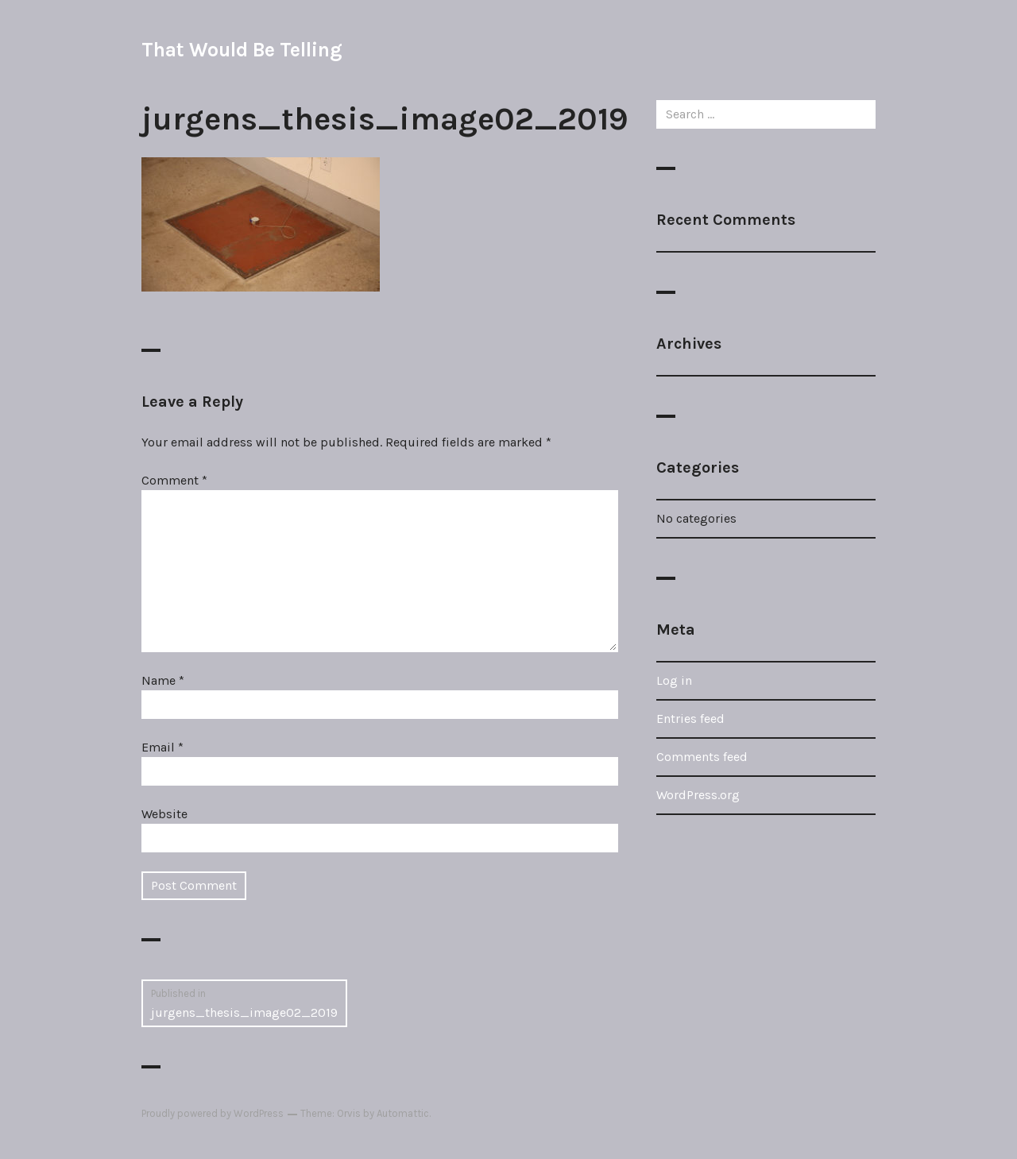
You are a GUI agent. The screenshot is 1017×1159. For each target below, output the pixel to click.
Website (164, 813)
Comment (174, 480)
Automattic (403, 1113)
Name (162, 680)
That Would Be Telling (241, 49)
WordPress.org (698, 794)
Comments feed (702, 756)
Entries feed (690, 718)
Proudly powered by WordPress (212, 1113)
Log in (674, 680)
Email (162, 747)
